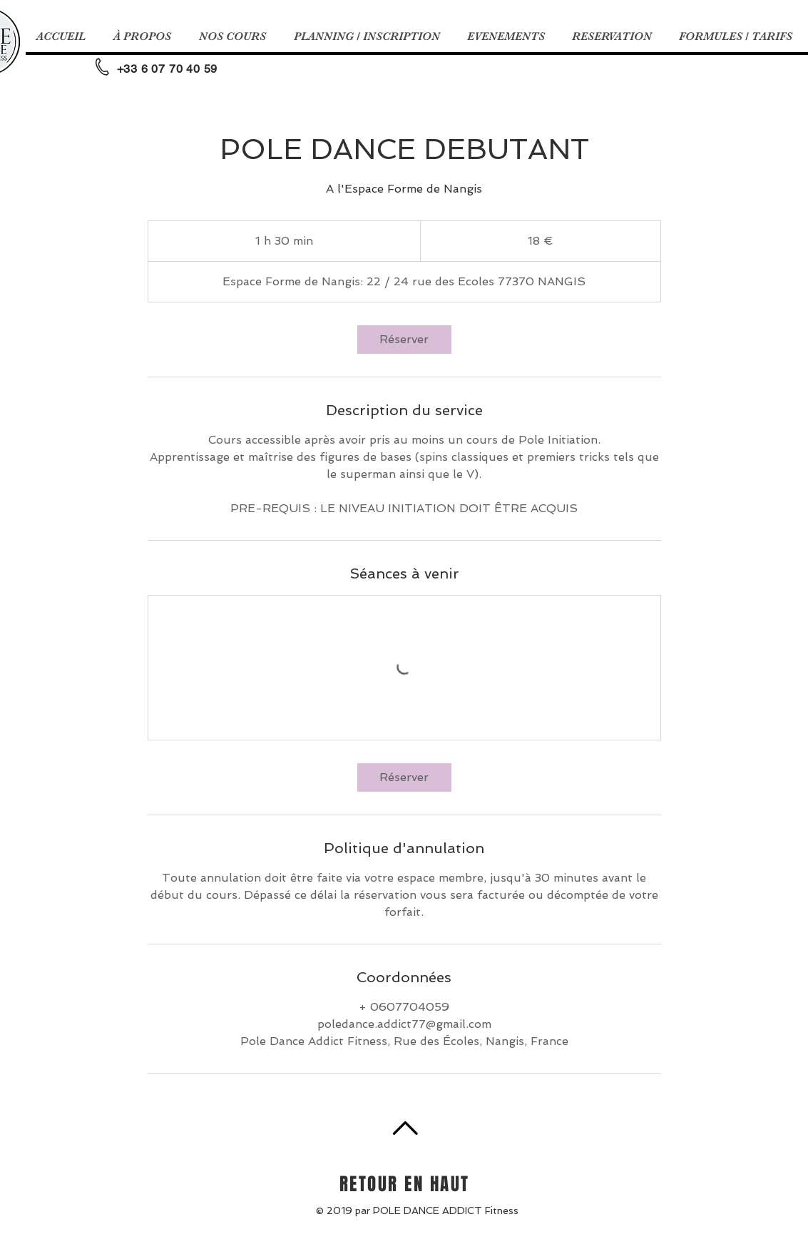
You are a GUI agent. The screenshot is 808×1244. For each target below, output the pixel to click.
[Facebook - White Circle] (420, 1158)
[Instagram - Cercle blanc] (388, 1158)
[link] (404, 339)
